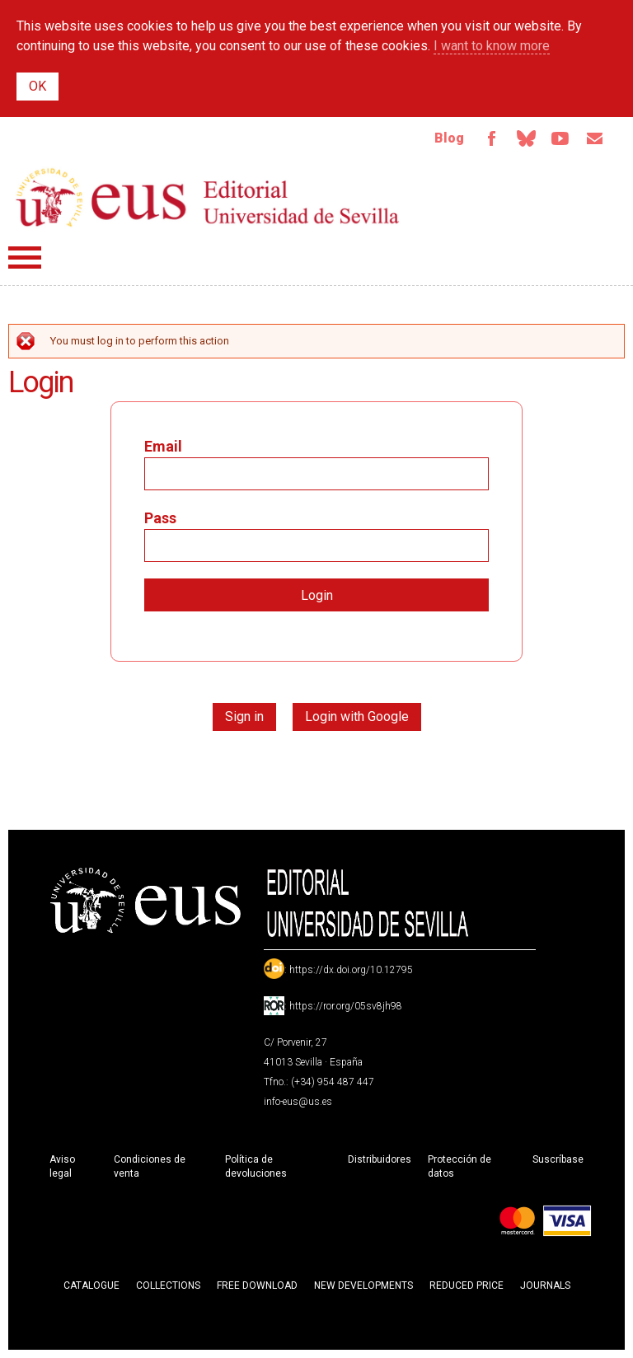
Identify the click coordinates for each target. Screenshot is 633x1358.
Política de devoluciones (256, 1166)
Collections (168, 1285)
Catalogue (91, 1285)
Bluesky (526, 138)
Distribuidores (379, 1159)
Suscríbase (558, 1159)
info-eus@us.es (298, 1101)
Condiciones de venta (149, 1166)
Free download (257, 1285)
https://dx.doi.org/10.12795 (351, 970)
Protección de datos (459, 1166)
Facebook (491, 138)
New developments (363, 1285)
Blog (449, 138)
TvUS (560, 138)
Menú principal (24, 257)
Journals (545, 1285)
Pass (160, 518)
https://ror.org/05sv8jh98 (345, 1006)
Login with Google (357, 716)
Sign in (244, 716)
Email (595, 138)
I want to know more (492, 46)
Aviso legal (62, 1166)
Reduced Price (466, 1285)
